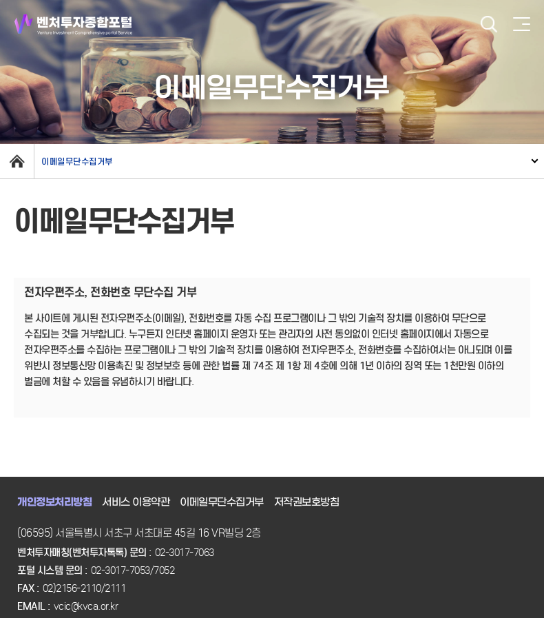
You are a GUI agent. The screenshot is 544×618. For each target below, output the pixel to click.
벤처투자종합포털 (73, 24)
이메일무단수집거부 (77, 161)
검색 (489, 24)
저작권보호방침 (306, 502)
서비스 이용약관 (135, 502)
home (17, 161)
